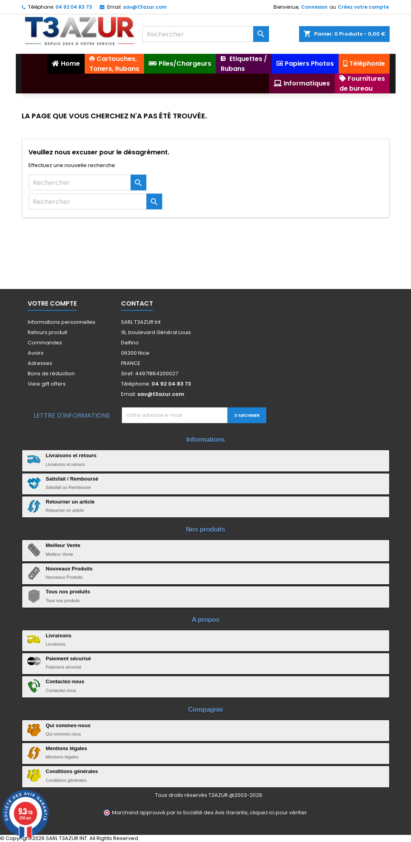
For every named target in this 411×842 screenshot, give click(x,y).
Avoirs (36, 353)
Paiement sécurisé (68, 658)
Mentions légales (66, 748)
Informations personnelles (61, 322)
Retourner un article (70, 502)
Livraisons (59, 636)
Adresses (40, 363)
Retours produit (47, 332)
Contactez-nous (65, 681)
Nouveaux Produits (69, 569)
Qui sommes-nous (68, 725)
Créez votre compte (363, 7)
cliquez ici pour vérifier (278, 812)
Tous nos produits (68, 592)
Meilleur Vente (63, 545)
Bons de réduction (51, 373)
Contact (137, 303)
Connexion (314, 7)
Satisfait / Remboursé (72, 479)
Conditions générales (72, 771)
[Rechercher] (205, 34)
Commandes (45, 342)
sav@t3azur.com (145, 7)
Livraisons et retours (71, 455)
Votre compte (52, 303)
